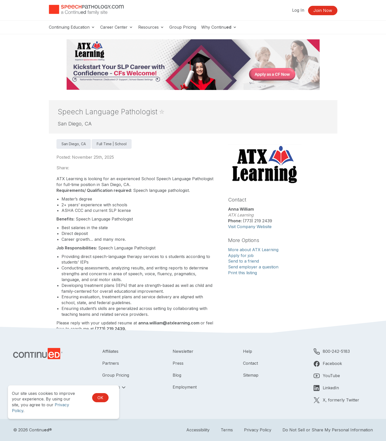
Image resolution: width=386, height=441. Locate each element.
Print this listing (242, 272)
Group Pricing (182, 27)
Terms (227, 429)
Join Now (322, 10)
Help (247, 351)
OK (100, 397)
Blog (177, 375)
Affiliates (110, 351)
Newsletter (183, 351)
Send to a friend (243, 261)
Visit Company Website (250, 226)
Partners (110, 363)
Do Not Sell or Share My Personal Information (327, 429)
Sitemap (250, 375)
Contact (250, 363)
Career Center (116, 27)
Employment (185, 387)
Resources (151, 27)
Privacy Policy (257, 429)
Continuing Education (72, 27)
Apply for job (241, 255)
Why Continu (219, 27)
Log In (298, 10)
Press (178, 363)
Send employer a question (253, 266)
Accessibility (198, 429)
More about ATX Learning (253, 249)
